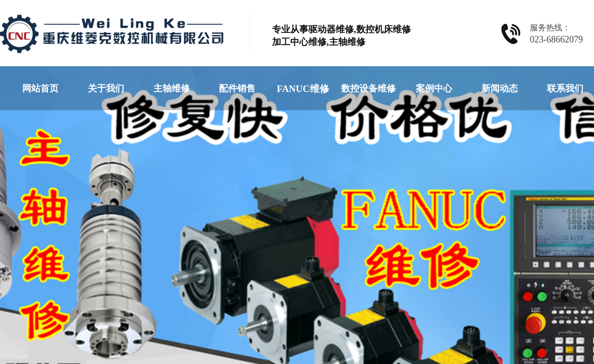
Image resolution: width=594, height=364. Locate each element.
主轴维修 (171, 88)
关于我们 (106, 88)
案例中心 (434, 88)
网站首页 (40, 88)
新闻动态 (499, 88)
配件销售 (237, 88)
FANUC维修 (303, 88)
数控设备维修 (368, 88)
